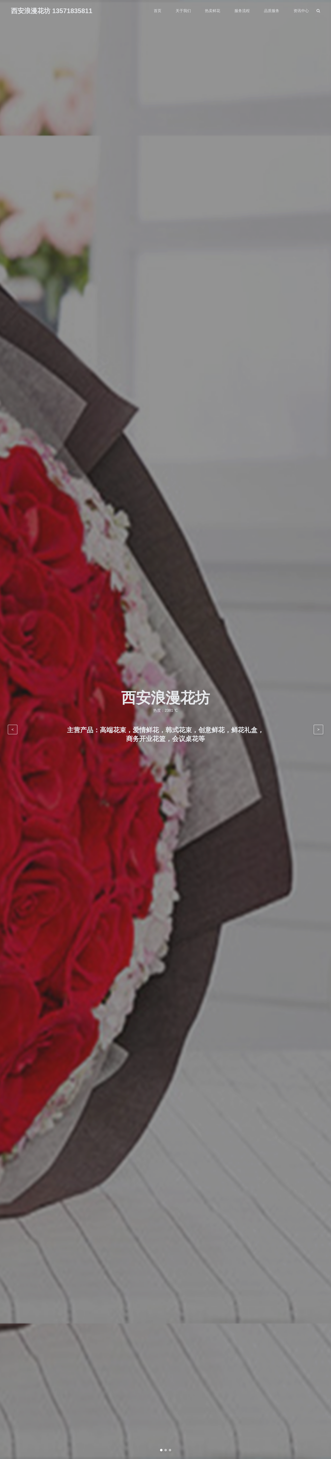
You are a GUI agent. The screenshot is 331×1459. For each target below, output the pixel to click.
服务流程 (242, 10)
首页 (157, 10)
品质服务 (271, 10)
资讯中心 (301, 10)
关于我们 (183, 10)
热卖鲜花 (212, 10)
